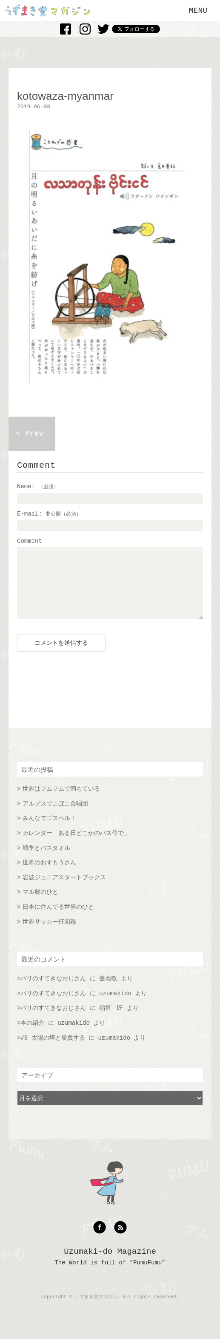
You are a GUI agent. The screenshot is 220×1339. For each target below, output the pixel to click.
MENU (198, 10)
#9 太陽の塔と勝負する (52, 1050)
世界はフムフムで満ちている (61, 801)
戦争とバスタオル (46, 861)
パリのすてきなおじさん (53, 991)
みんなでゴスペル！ (49, 831)
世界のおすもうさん (49, 875)
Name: (38, 486)
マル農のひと (40, 904)
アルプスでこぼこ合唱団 (55, 816)
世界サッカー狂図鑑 (49, 934)
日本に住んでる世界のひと (58, 919)
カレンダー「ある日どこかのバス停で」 (76, 846)
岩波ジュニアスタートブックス (64, 890)
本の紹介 (32, 1035)
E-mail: (49, 513)
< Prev (30, 433)
